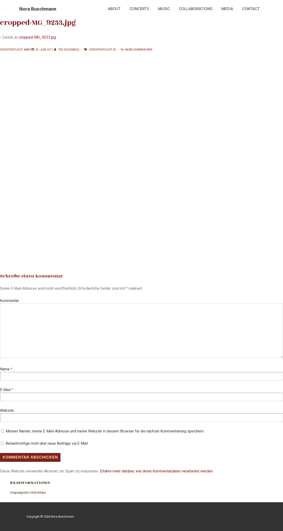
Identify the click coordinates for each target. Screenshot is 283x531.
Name (5, 369)
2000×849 (36, 492)
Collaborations (195, 8)
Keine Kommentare (139, 49)
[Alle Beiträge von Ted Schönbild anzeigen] (67, 49)
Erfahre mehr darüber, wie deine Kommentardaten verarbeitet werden (156, 471)
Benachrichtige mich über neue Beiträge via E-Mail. (47, 443)
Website (7, 410)
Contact (251, 8)
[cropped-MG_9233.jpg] (44, 49)
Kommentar (9, 300)
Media (227, 8)
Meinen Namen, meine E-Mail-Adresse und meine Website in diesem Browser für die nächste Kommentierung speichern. (105, 431)
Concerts (139, 8)
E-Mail (5, 390)
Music (164, 8)
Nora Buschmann (37, 9)
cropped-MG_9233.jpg (37, 37)
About (114, 8)
